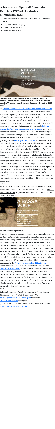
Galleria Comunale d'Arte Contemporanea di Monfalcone (27, 109)
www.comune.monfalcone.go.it (14, 306)
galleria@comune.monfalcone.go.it (15, 298)
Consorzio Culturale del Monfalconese (31, 263)
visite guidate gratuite (24, 140)
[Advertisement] (16, 49)
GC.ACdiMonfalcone (9, 301)
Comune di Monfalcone (10, 269)
